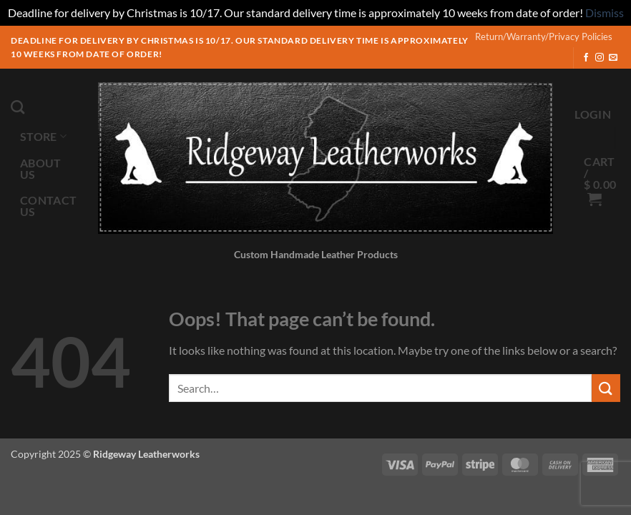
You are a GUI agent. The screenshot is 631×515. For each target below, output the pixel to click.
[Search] (17, 107)
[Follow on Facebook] (586, 58)
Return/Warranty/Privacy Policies (543, 36)
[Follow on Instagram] (599, 58)
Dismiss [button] (604, 12)
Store (43, 136)
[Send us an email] (613, 58)
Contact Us (48, 205)
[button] (592, 114)
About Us (41, 168)
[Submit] (606, 388)
